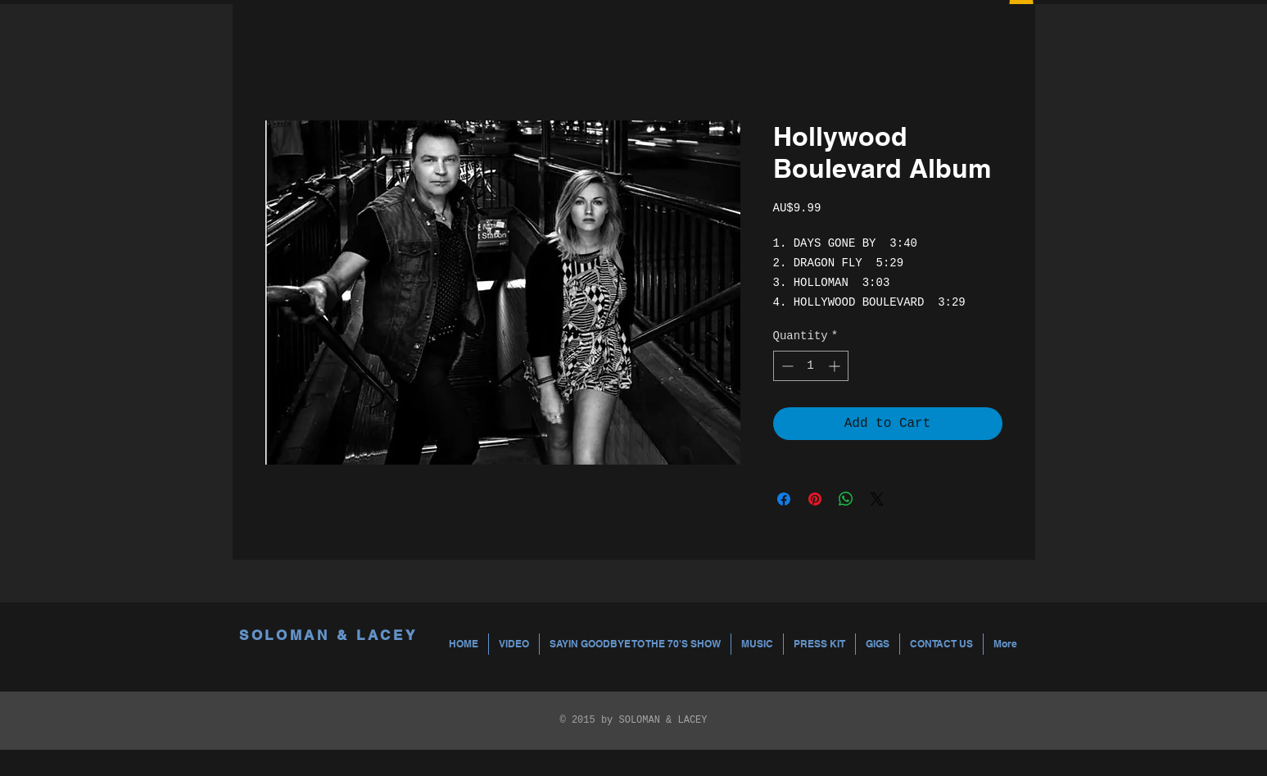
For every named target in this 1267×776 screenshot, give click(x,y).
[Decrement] (786, 366)
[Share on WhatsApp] (846, 499)
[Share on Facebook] (784, 499)
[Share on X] (877, 499)
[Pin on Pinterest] (815, 499)
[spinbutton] (811, 366)
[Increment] (836, 366)
